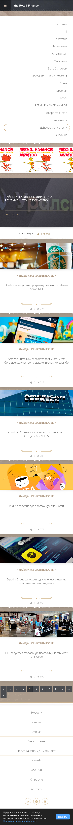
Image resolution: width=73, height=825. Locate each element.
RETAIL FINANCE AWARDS (51, 105)
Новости (36, 712)
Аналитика (60, 120)
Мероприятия (36, 741)
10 (68, 689)
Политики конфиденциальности (20, 821)
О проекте (36, 779)
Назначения (59, 46)
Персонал (61, 90)
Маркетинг (60, 61)
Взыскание (60, 135)
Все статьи (60, 24)
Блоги (63, 98)
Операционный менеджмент (49, 76)
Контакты (36, 789)
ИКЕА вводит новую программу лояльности (36, 506)
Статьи (36, 722)
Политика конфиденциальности (36, 751)
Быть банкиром (57, 68)
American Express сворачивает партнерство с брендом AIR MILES (36, 434)
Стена (63, 83)
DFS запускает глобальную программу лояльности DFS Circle (36, 654)
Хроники (36, 770)
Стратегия (61, 39)
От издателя (59, 54)
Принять (62, 817)
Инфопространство (55, 113)
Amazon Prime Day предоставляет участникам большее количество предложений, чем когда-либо (36, 360)
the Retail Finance (26, 6)
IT (66, 31)
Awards (36, 760)
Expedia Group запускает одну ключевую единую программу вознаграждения (36, 581)
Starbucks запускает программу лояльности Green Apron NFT (37, 287)
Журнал (36, 732)
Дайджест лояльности (53, 127)
